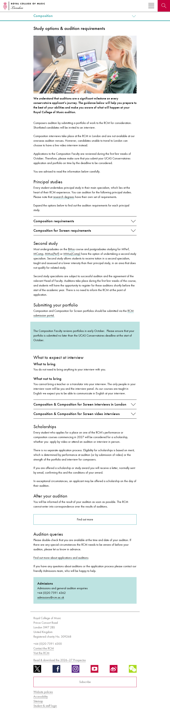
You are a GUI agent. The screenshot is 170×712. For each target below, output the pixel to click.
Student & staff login (45, 706)
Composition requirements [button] (53, 221)
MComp (38, 254)
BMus (71, 249)
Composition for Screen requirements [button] (62, 230)
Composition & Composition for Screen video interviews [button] (76, 413)
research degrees (63, 197)
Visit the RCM (41, 653)
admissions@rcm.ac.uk (50, 597)
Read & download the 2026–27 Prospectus (59, 660)
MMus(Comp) (71, 254)
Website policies (43, 692)
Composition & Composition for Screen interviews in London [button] (79, 404)
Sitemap (38, 701)
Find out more (85, 519)
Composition (43, 15)
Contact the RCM (43, 648)
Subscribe (85, 682)
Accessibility (40, 696)
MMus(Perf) (52, 254)
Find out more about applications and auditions (60, 558)
